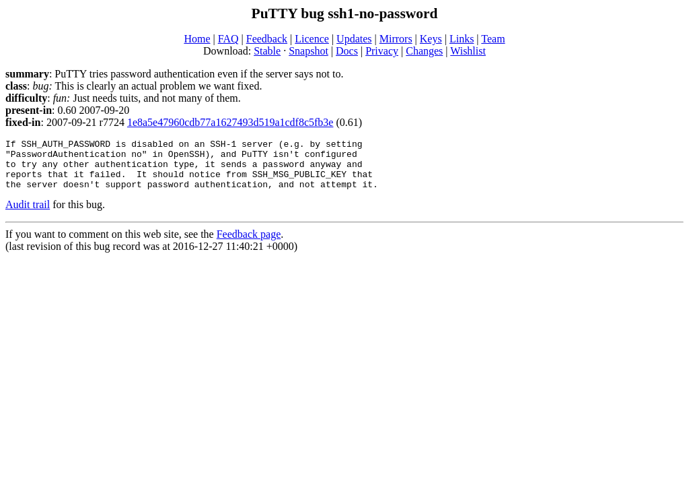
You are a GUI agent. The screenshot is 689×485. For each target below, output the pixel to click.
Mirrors (395, 38)
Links (461, 38)
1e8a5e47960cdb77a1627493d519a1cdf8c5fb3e (230, 122)
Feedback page (249, 244)
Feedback (266, 38)
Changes (424, 51)
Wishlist (468, 51)
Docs (347, 51)
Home (197, 38)
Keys (431, 38)
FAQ (228, 38)
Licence (312, 38)
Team (493, 38)
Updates (353, 38)
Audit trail (27, 214)
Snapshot (308, 51)
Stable (267, 51)
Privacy (381, 51)
